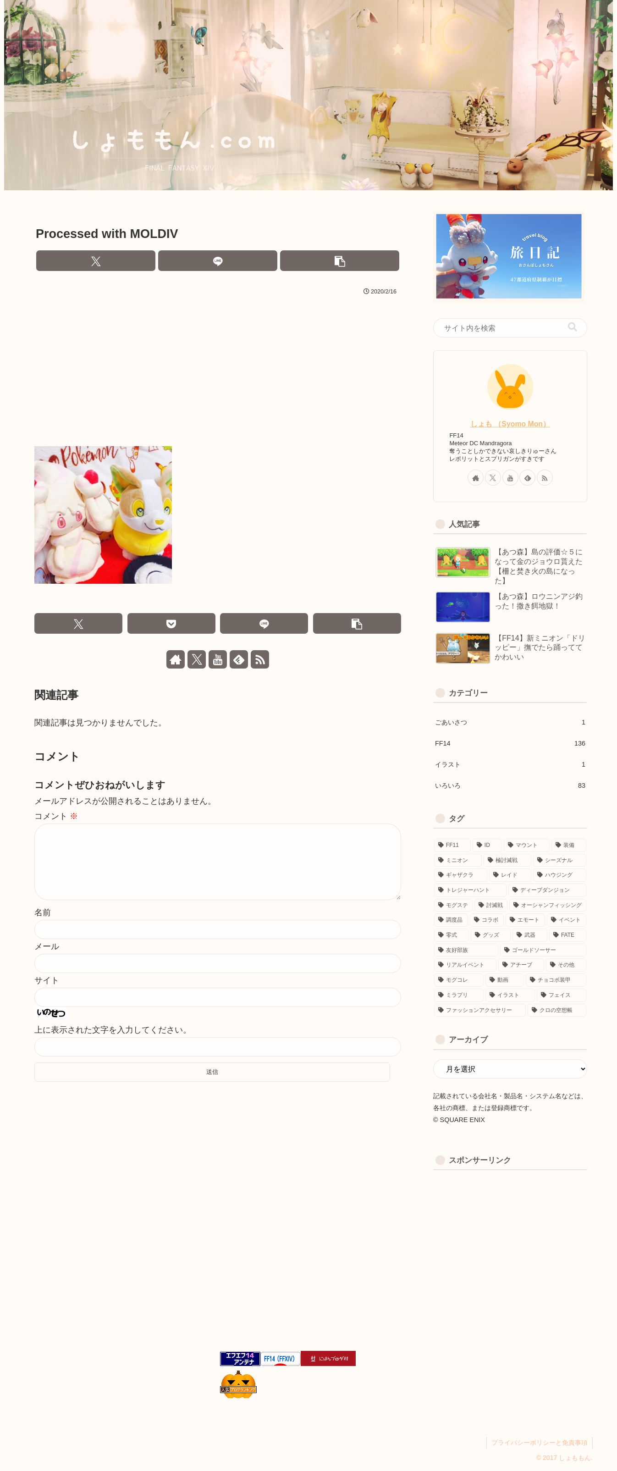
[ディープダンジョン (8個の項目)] (547, 890)
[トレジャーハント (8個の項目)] (470, 890)
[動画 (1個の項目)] (504, 980)
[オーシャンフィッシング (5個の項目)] (547, 905)
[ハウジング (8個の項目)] (559, 875)
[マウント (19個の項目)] (527, 845)
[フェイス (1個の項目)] (561, 995)
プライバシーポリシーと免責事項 (539, 1442)
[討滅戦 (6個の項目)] (490, 905)
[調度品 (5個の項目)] (451, 920)
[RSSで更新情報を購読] (260, 659)
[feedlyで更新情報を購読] (239, 659)
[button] (339, 260)
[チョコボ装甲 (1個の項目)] (556, 980)
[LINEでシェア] (217, 260)
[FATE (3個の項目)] (567, 935)
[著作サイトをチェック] (175, 659)
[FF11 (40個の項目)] (452, 845)
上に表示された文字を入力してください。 (112, 1044)
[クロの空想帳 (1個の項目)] (557, 1010)
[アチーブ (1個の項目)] (521, 965)
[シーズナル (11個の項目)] (559, 860)
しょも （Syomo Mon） (510, 424)
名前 (42, 927)
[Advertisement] (217, 367)
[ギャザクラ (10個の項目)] (460, 875)
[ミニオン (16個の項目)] (458, 860)
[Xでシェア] (95, 260)
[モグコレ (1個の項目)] (459, 980)
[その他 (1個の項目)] (566, 965)
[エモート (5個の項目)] (525, 920)
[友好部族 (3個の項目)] (466, 950)
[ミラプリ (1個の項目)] (459, 995)
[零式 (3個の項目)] (451, 935)
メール (46, 961)
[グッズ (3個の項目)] (491, 935)
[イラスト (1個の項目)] (510, 995)
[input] (510, 327)
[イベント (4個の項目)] (566, 920)
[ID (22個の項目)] (487, 845)
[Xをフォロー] (196, 659)
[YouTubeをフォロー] (218, 659)
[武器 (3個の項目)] (529, 935)
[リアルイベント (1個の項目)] (465, 965)
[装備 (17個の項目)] (568, 845)
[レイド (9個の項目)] (510, 875)
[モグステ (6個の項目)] (453, 905)
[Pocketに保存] (171, 623)
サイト (46, 995)
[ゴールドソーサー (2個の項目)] (543, 950)
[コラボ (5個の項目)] (487, 920)
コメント (56, 816)
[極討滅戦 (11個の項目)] (507, 860)
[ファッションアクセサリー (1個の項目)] (480, 1010)
